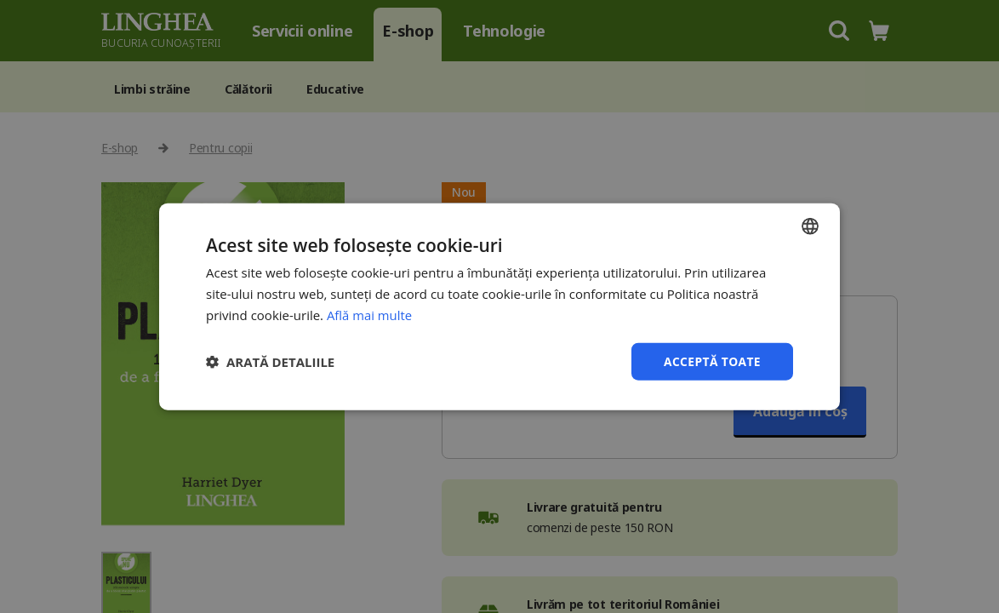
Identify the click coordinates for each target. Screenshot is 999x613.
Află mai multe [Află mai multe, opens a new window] (370, 314)
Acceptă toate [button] (711, 360)
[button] (270, 361)
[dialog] (499, 306)
